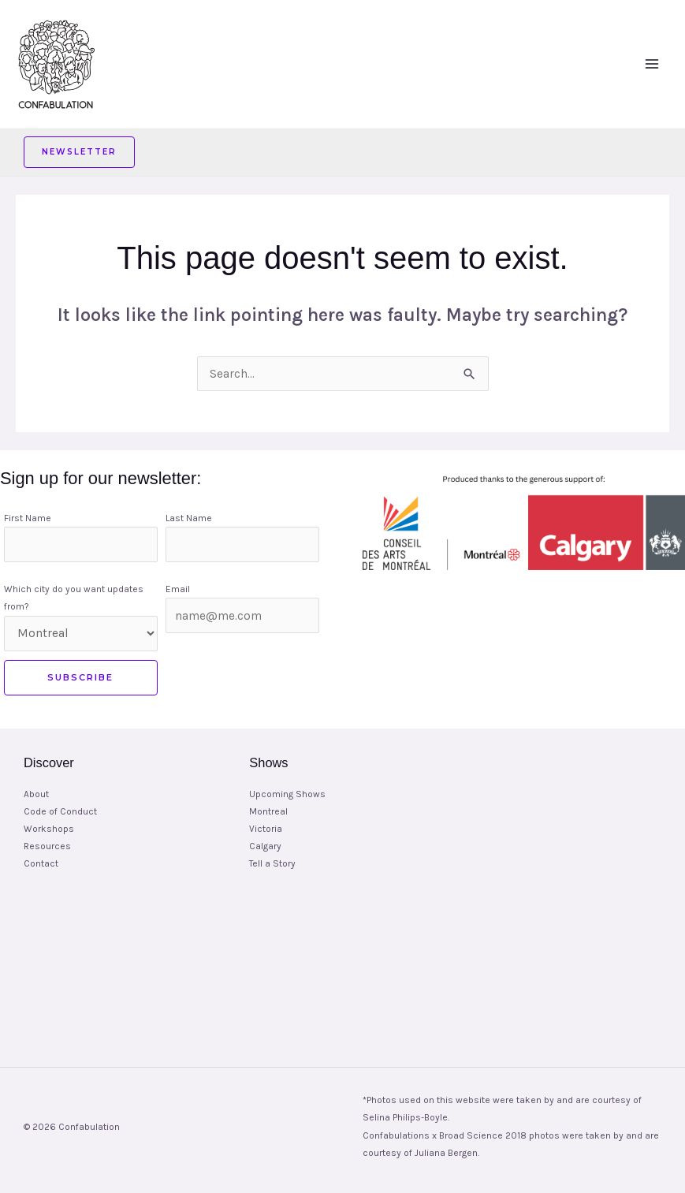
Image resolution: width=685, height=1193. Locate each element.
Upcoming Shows (287, 794)
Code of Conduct (60, 811)
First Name (27, 518)
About (36, 794)
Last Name (189, 518)
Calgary (265, 846)
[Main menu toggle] (652, 64)
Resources (47, 846)
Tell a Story (272, 863)
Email (178, 589)
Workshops (49, 828)
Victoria (265, 828)
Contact (41, 863)
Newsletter (79, 152)
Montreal (268, 811)
